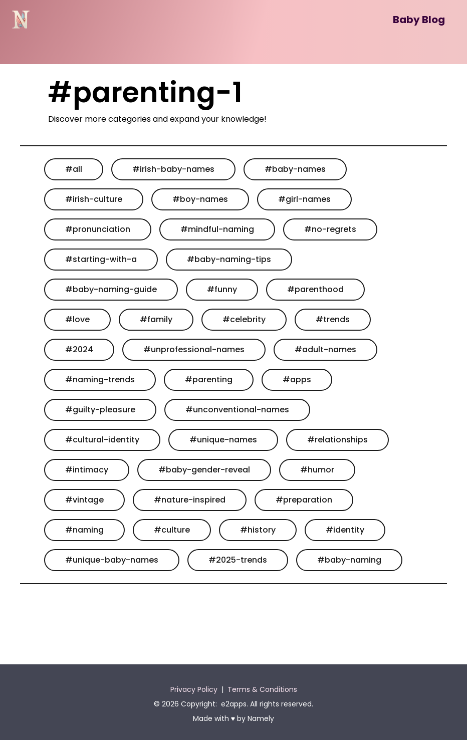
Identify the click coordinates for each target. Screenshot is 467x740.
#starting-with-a (101, 259)
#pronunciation (97, 229)
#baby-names (295, 169)
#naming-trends (100, 379)
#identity (345, 530)
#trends (333, 319)
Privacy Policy (193, 689)
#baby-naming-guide (111, 289)
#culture (172, 530)
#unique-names (223, 439)
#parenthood (315, 289)
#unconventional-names (237, 409)
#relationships (337, 439)
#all (73, 169)
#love (77, 319)
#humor (317, 469)
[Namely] (21, 20)
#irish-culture (93, 199)
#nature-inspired (189, 500)
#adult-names (325, 349)
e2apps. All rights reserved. (267, 704)
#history (258, 530)
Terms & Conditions (262, 689)
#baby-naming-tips (229, 259)
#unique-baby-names (111, 560)
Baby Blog (419, 20)
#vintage (84, 500)
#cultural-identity (102, 439)
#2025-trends (237, 560)
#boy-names (200, 199)
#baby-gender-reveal (204, 469)
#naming (84, 530)
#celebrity (244, 319)
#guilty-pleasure (100, 409)
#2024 (79, 349)
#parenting (208, 379)
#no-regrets (330, 229)
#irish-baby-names (173, 169)
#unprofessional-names (194, 349)
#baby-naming (349, 560)
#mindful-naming (217, 229)
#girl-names (304, 199)
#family (156, 319)
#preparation (304, 500)
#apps (297, 379)
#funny (222, 289)
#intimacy (86, 469)
